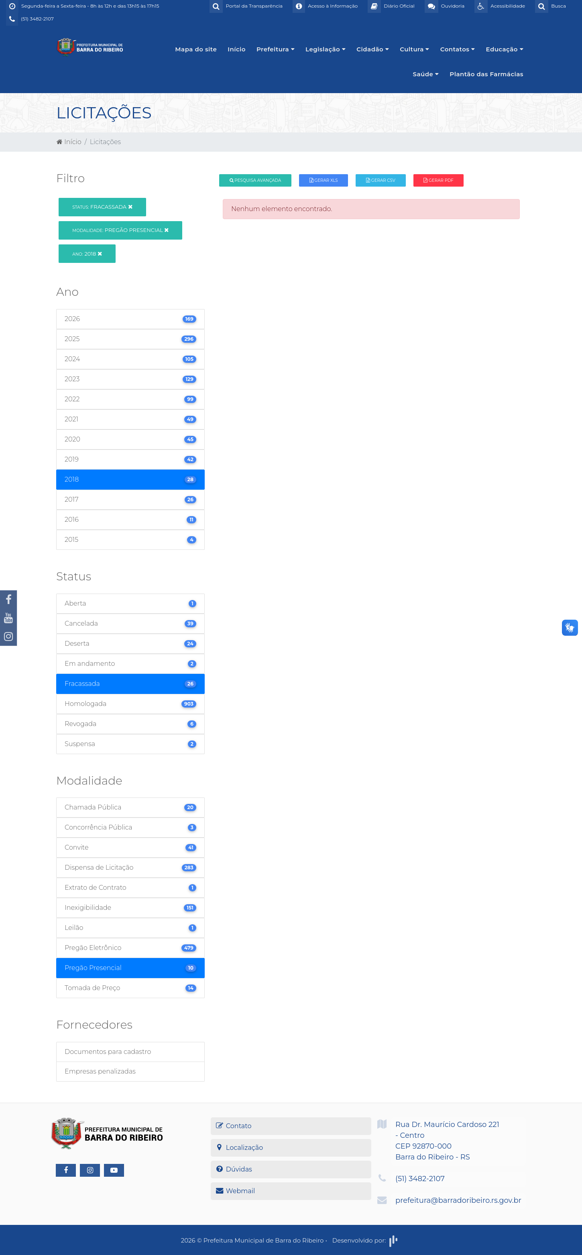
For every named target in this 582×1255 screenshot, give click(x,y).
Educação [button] (505, 49)
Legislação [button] (325, 49)
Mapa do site (196, 49)
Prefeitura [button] (275, 49)
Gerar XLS (323, 180)
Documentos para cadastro (108, 1052)
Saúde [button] (426, 74)
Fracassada (102, 206)
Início (237, 49)
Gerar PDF (438, 180)
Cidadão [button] (372, 49)
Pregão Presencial (120, 230)
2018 (87, 253)
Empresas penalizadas (100, 1071)
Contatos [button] (457, 49)
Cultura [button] (414, 49)
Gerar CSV (380, 180)
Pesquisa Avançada (255, 180)
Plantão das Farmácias (486, 74)
